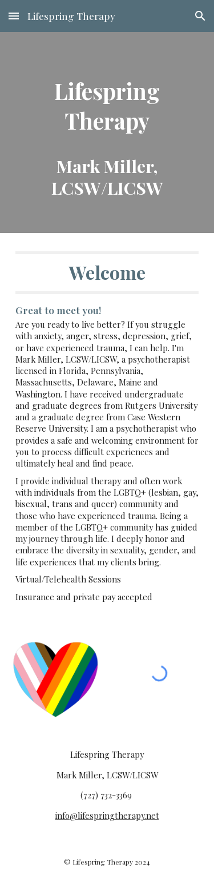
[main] (107, 132)
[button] (13, 15)
